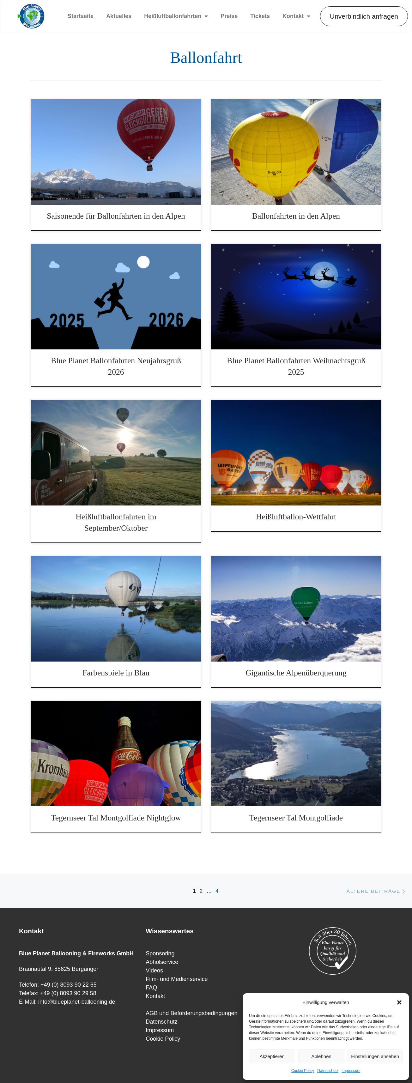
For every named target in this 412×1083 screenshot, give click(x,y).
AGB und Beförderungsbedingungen (191, 1013)
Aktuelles (118, 16)
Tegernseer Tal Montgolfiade (296, 817)
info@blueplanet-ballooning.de (76, 1002)
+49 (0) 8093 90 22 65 (68, 985)
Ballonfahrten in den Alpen (296, 216)
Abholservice (162, 962)
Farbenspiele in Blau (115, 672)
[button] (399, 1002)
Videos (154, 970)
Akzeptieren (271, 1056)
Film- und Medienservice (177, 979)
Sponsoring (160, 953)
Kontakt (296, 16)
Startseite (81, 16)
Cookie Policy (302, 1070)
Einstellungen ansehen (375, 1056)
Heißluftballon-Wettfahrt (296, 516)
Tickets (260, 16)
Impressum (351, 1070)
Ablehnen (321, 1056)
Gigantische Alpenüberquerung (296, 672)
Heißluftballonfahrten (176, 16)
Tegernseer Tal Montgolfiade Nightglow (116, 817)
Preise (229, 16)
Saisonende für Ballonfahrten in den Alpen (116, 216)
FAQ (151, 987)
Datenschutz (327, 1070)
